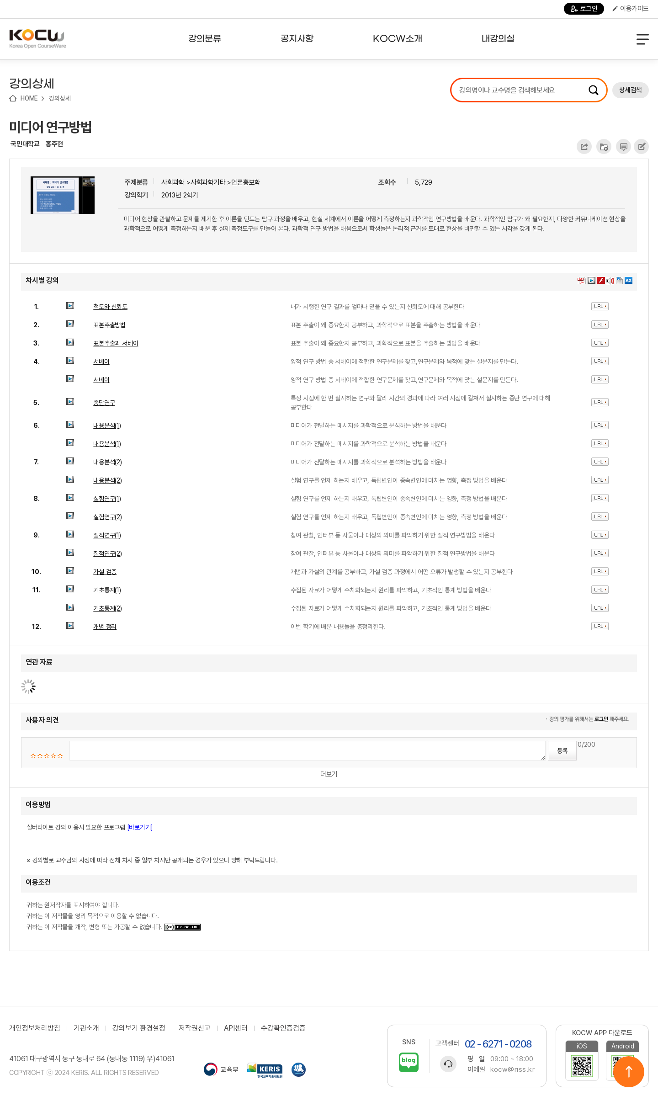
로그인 (584, 9)
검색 (594, 90)
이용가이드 (630, 9)
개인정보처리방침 (34, 1028)
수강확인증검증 (283, 1028)
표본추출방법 (109, 325)
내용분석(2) (107, 462)
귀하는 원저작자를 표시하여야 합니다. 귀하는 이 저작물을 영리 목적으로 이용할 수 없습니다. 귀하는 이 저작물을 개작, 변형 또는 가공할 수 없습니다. (114, 916)
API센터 (236, 1028)
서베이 (101, 361)
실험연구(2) (107, 517)
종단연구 (104, 402)
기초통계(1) (107, 590)
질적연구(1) (107, 535)
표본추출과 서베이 (115, 343)
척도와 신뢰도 (110, 306)
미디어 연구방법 (50, 127)
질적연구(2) (107, 553)
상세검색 (630, 90)
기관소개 (86, 1028)
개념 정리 (105, 626)
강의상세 (59, 98)
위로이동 (628, 1071)
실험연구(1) (107, 498)
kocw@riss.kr (512, 1069)
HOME (29, 98)
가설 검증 (105, 571)
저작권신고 (195, 1028)
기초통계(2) (107, 608)
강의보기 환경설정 (138, 1028)
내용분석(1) (107, 425)
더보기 (329, 774)
